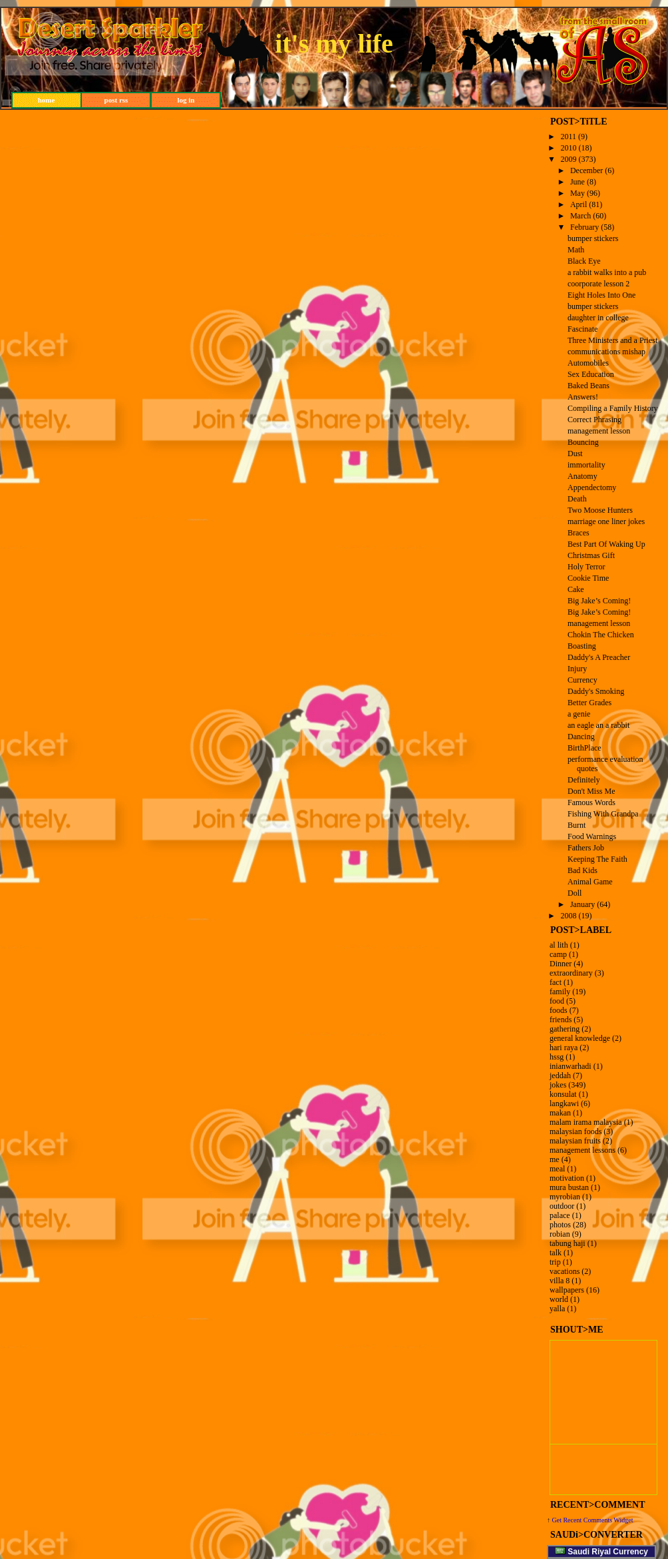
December (586, 170)
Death (577, 498)
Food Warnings (592, 836)
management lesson (599, 431)
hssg (557, 1057)
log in (186, 100)
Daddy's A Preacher (599, 657)
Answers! (583, 397)
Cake (576, 589)
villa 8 (560, 1280)
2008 (569, 915)
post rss (116, 100)
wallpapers (567, 1290)
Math (576, 249)
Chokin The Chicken (601, 634)
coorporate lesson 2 (598, 283)
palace (560, 1215)
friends (561, 1019)
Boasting (582, 646)
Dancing (581, 736)
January (582, 904)
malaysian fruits (575, 1140)
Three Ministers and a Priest (612, 340)
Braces (578, 532)
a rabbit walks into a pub (607, 272)
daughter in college (598, 317)
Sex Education (591, 374)
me (555, 1159)
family (560, 991)
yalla (557, 1308)
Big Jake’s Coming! (599, 600)
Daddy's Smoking (596, 691)
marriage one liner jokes (606, 521)
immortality (586, 464)
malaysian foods (575, 1131)
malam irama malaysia (586, 1122)
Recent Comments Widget (598, 1520)
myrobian (565, 1196)
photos (560, 1224)
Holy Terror (586, 566)
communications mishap (606, 351)
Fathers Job (586, 847)
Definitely (584, 779)
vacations (565, 1271)
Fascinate (582, 329)
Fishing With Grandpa (603, 813)
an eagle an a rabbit (598, 725)
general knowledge (580, 1038)
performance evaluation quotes (605, 764)
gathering (565, 1029)
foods (559, 1010)
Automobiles (588, 363)
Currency (582, 680)
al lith (559, 945)
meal (557, 1168)
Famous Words (591, 802)
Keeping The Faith (597, 859)
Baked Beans (588, 385)
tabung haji (567, 1243)
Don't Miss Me (591, 791)
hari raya (564, 1047)
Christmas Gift (591, 555)
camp (558, 954)
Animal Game (590, 881)
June (577, 181)
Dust (575, 453)
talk (556, 1252)
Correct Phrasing (594, 419)
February (584, 227)
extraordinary (571, 973)
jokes (558, 1085)
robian (560, 1234)
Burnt (576, 825)
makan (560, 1112)
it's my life (334, 44)
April (578, 204)
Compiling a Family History (613, 408)
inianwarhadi (570, 1066)
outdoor (562, 1206)
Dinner (561, 963)
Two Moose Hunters (600, 510)
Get (558, 1520)
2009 (569, 159)
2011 (569, 136)
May (577, 193)
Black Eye (584, 261)
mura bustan (569, 1187)
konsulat (563, 1094)
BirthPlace (584, 748)
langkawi (564, 1103)
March (580, 215)
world (559, 1299)
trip (555, 1262)
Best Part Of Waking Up (606, 544)
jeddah (560, 1075)
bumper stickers (593, 238)
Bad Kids (582, 870)
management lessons (582, 1150)
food (557, 1001)
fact (556, 982)
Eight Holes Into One (601, 295)
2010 (569, 148)
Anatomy (582, 476)
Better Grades (589, 702)
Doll (575, 893)
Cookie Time (588, 578)
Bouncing (583, 442)
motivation (567, 1178)
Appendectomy (592, 487)
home (46, 100)
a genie (579, 714)
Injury (577, 668)
